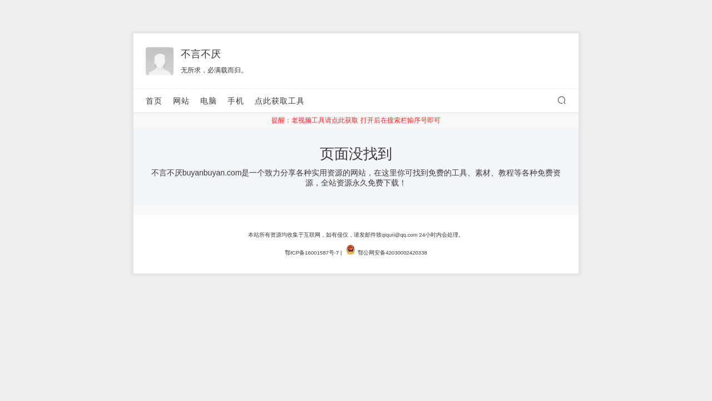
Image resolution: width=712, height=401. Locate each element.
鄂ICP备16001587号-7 (312, 253)
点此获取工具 (280, 100)
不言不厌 (201, 54)
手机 (236, 100)
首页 (154, 100)
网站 (181, 100)
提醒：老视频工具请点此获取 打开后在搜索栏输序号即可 (355, 120)
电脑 (208, 100)
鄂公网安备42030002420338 (392, 253)
